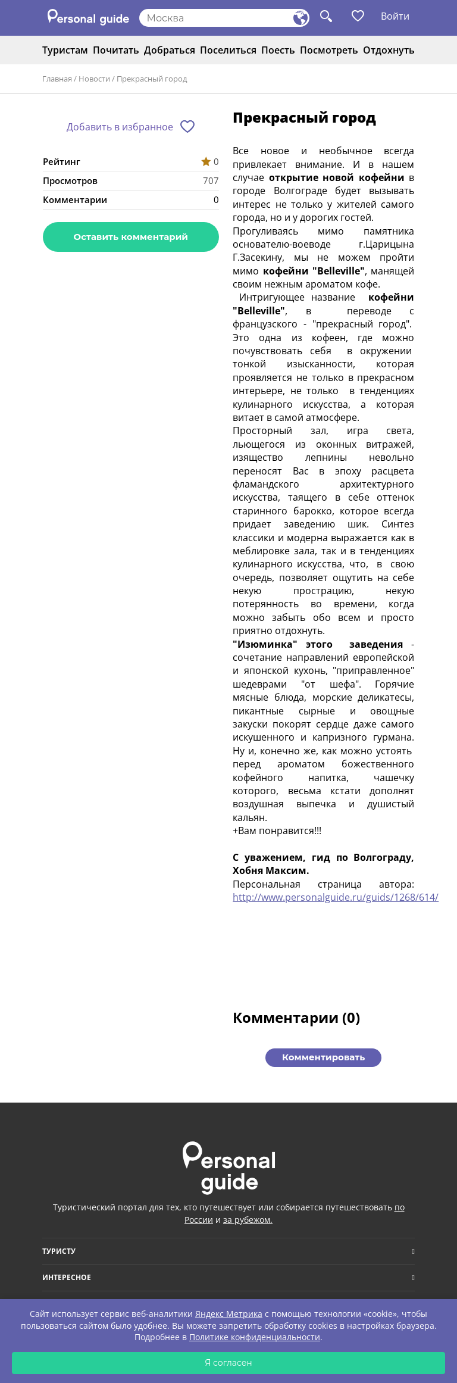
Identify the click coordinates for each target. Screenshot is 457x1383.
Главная (57, 78)
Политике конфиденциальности (254, 1337)
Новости (94, 78)
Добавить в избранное (120, 126)
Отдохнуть (389, 50)
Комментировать (323, 1057)
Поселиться (228, 50)
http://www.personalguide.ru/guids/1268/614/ (336, 897)
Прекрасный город (152, 78)
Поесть (278, 50)
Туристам (65, 50)
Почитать (116, 50)
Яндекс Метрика (228, 1313)
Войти (395, 16)
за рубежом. (248, 1219)
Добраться (169, 50)
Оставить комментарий (131, 236)
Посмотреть (329, 50)
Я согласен (228, 1362)
